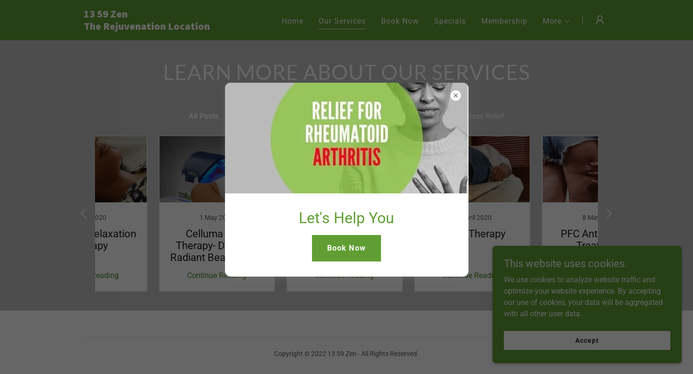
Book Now (346, 248)
